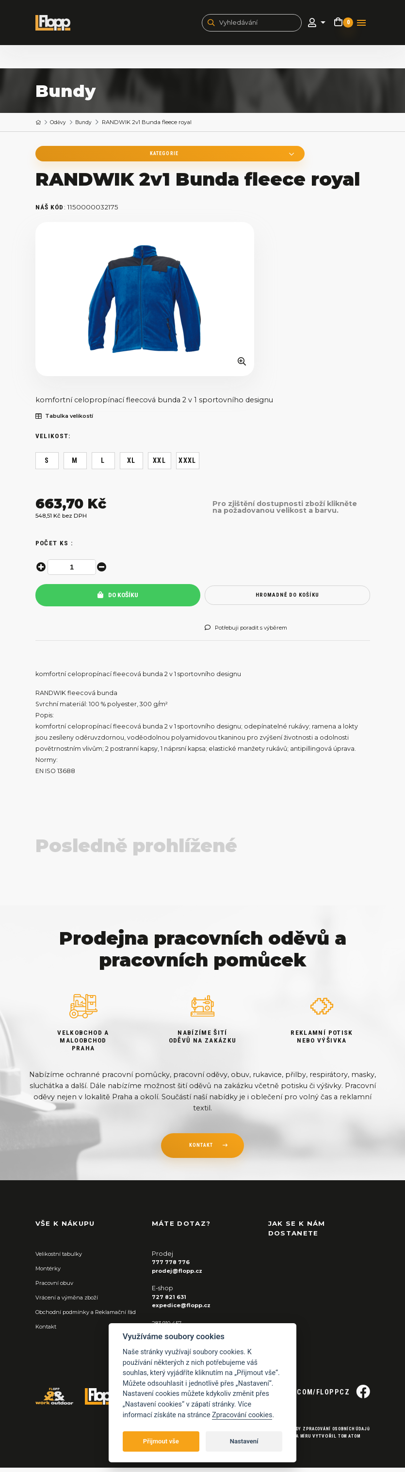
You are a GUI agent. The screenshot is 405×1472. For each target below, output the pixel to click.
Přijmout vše (161, 1441)
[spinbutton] (73, 572)
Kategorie (98, 156)
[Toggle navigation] (361, 23)
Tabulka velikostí (68, 421)
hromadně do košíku (287, 599)
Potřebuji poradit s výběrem (253, 632)
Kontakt (47, 1339)
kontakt (201, 1150)
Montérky (50, 1272)
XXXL (187, 465)
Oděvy (60, 124)
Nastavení (244, 1441)
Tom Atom (345, 1440)
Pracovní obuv (57, 1287)
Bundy (88, 124)
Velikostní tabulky (62, 1258)
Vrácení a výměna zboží (72, 1301)
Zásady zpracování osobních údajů (320, 1433)
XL (131, 465)
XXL (159, 465)
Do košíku (117, 599)
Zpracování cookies (242, 1415)
